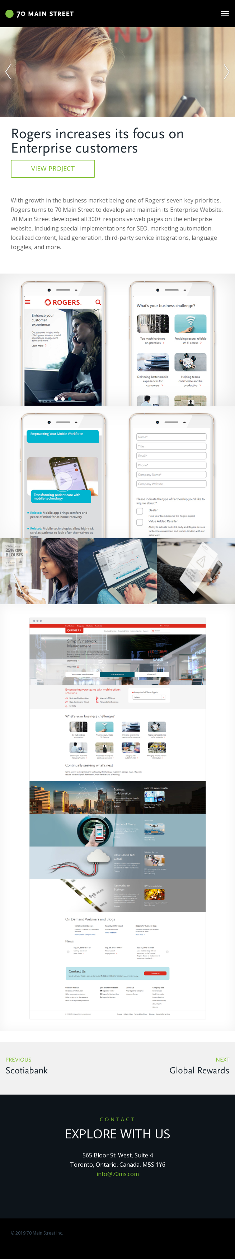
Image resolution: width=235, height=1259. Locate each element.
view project (53, 168)
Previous (58, 1066)
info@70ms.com (118, 1174)
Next (176, 1066)
